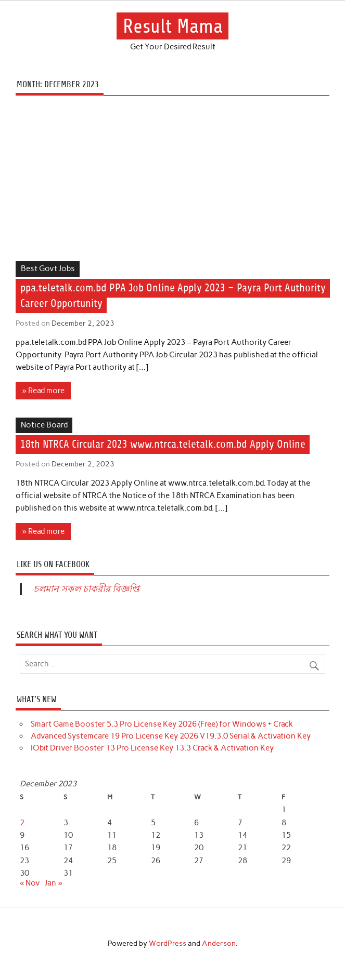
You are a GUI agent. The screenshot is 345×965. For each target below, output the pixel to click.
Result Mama (173, 26)
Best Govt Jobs (48, 268)
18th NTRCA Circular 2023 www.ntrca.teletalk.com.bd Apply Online (162, 445)
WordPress (167, 943)
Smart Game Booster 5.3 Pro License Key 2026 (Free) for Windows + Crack (162, 724)
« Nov (30, 883)
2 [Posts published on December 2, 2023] (22, 822)
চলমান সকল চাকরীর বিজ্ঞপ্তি (86, 589)
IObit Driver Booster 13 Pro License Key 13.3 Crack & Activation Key (152, 748)
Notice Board (44, 425)
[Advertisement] (172, 184)
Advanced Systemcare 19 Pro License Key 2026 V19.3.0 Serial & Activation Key (171, 736)
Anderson (219, 943)
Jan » (53, 883)
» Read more (43, 390)
